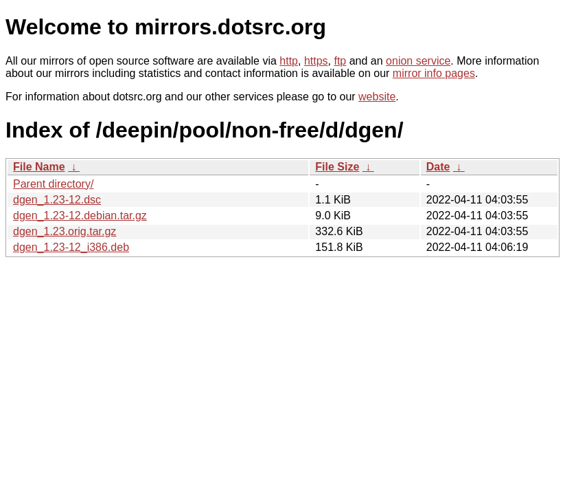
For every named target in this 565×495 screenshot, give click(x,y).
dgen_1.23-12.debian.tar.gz (80, 215)
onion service (418, 61)
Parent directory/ (53, 184)
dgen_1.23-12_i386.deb (71, 247)
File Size (337, 167)
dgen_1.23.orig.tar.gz (64, 231)
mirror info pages (434, 73)
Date (438, 167)
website (376, 96)
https (316, 61)
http (288, 61)
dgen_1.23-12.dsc (57, 200)
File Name (39, 167)
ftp (340, 61)
